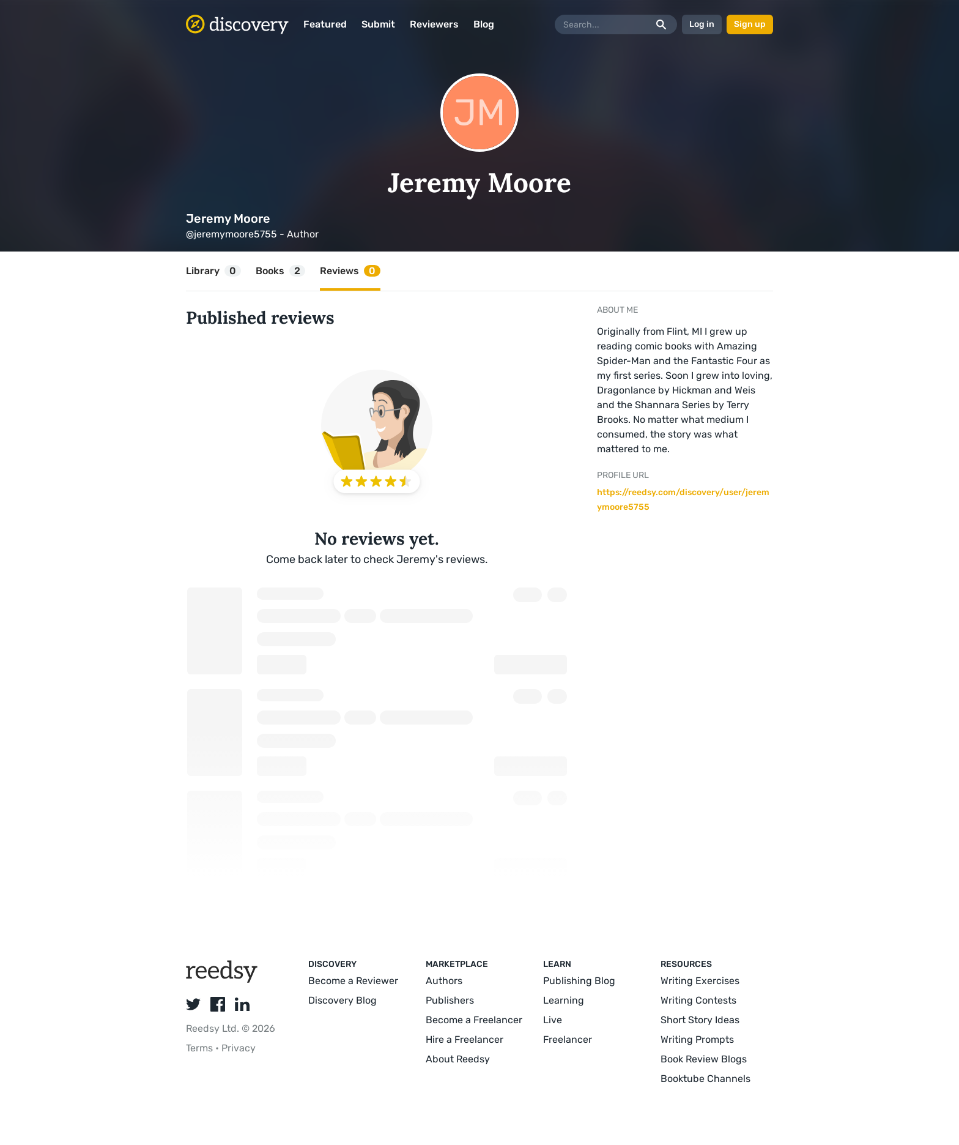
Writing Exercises (700, 980)
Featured (325, 24)
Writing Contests (698, 1000)
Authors (444, 980)
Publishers (450, 1000)
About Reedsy (458, 1059)
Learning (563, 1000)
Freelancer (567, 1039)
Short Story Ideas (700, 1020)
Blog (483, 24)
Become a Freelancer (474, 1020)
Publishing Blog (579, 980)
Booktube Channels (705, 1078)
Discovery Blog (342, 1000)
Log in (701, 24)
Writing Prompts (697, 1039)
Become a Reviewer (353, 980)
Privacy (238, 1048)
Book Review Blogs (704, 1059)
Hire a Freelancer (464, 1039)
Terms (200, 1048)
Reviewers (434, 24)
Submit (378, 24)
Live (552, 1020)
